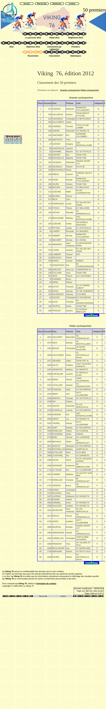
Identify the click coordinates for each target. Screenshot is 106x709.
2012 (11, 47)
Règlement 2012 (75, 38)
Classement (54, 56)
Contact (62, 596)
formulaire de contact (46, 583)
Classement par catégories (54, 48)
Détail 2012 (54, 38)
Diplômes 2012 (33, 47)
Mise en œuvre (13, 136)
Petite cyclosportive (89, 90)
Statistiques (75, 56)
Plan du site (43, 596)
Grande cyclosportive (70, 90)
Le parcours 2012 (33, 38)
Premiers (76, 47)
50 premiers (33, 56)
